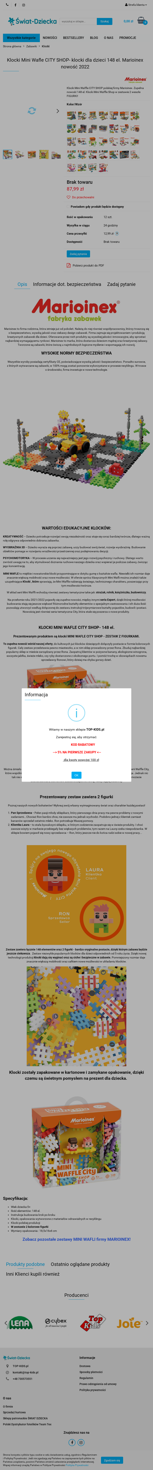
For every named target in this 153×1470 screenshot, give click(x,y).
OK (76, 775)
